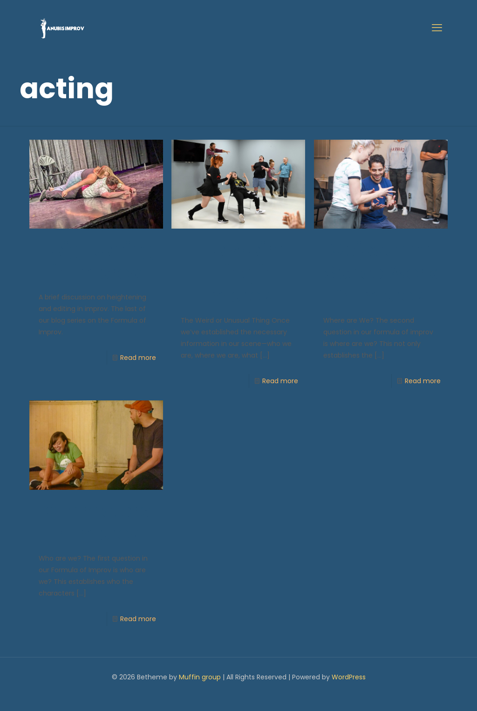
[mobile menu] (437, 28)
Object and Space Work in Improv (380, 273)
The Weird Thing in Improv (238, 273)
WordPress (349, 677)
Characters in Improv (96, 522)
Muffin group (200, 677)
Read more (138, 357)
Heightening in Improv (97, 261)
